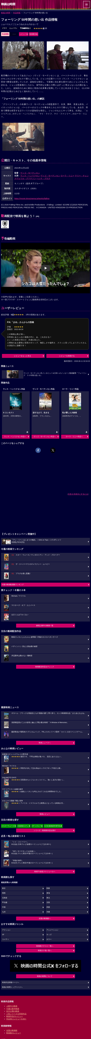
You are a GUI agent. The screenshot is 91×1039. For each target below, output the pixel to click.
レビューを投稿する (67, 356)
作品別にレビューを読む (16, 1019)
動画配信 (32, 34)
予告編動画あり (25, 28)
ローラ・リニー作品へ (74, 437)
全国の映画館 (11, 1030)
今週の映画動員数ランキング (13, 585)
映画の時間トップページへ (12, 987)
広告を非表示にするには (78, 494)
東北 (48, 898)
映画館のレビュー (13, 1033)
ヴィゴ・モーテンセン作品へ (45, 437)
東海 (48, 893)
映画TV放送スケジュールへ (44, 872)
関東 (48, 888)
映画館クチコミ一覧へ (44, 946)
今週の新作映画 (12, 1009)
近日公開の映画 (12, 1011)
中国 (3, 907)
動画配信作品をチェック (44, 667)
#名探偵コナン (23, 826)
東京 (3, 888)
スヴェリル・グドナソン (25, 178)
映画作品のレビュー (14, 1016)
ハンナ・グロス (43, 178)
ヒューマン (13, 28)
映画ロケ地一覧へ (45, 950)
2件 (40, 28)
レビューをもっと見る (22, 356)
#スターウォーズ (8, 826)
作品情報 (16, 13)
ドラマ (4, 28)
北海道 (4, 898)
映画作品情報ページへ (10, 982)
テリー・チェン (82, 176)
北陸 (48, 902)
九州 (3, 912)
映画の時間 (5, 13)
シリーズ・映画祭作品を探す (45, 830)
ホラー (49, 939)
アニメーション (52, 930)
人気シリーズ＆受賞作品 (16, 1014)
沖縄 (48, 912)
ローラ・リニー (67, 176)
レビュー (23, 34)
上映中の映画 (11, 1006)
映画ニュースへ (45, 743)
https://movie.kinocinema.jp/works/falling (31, 198)
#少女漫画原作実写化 (52, 826)
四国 (48, 907)
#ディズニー (36, 826)
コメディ (5, 939)
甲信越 (4, 902)
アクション (6, 930)
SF (3, 935)
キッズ (49, 935)
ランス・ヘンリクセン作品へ (15, 437)
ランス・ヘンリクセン (30, 176)
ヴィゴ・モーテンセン (30, 173)
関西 (3, 893)
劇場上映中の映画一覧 (44, 626)
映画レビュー (45, 814)
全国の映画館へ (45, 918)
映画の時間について (44, 976)
